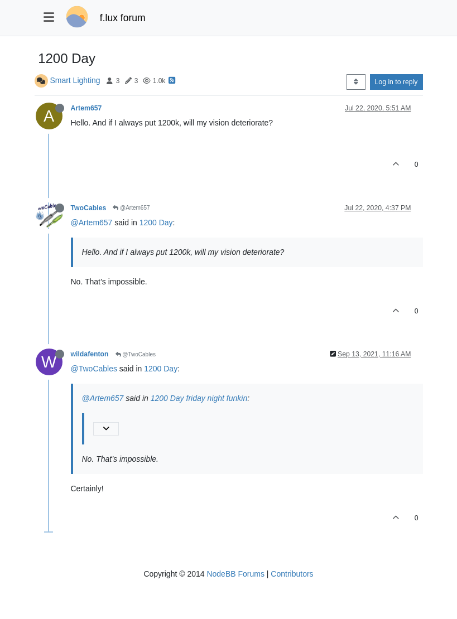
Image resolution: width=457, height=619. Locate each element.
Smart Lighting (75, 80)
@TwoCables (136, 354)
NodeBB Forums (235, 573)
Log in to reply (396, 82)
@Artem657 (131, 208)
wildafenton (90, 354)
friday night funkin (217, 398)
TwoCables (89, 208)
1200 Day (156, 222)
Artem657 (86, 108)
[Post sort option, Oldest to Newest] (356, 82)
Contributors (292, 573)
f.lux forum (123, 17)
